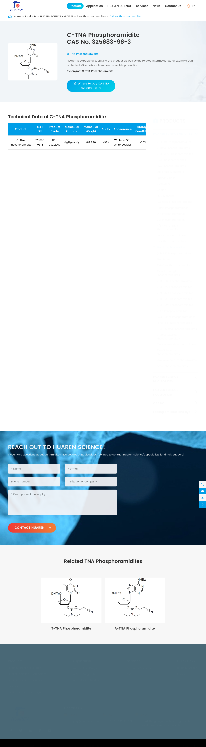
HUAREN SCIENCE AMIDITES (56, 16)
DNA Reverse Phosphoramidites (177, 326)
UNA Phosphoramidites (171, 238)
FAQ (129, 674)
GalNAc (161, 187)
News (157, 6)
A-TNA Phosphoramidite (135, 631)
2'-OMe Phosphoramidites (173, 145)
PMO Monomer (166, 193)
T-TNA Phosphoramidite (71, 631)
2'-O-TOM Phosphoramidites (175, 302)
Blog (180, 680)
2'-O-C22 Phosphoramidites (174, 284)
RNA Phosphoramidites (171, 163)
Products (75, 6)
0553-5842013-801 (120, 721)
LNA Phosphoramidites (171, 211)
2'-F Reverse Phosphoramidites (176, 341)
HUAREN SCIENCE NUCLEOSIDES (165, 389)
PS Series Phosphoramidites (174, 320)
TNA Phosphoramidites (91, 16)
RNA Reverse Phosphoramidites (177, 357)
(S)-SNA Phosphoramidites (174, 250)
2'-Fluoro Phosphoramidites (174, 139)
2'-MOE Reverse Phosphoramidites (168, 349)
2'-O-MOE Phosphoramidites (175, 151)
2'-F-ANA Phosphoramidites (174, 262)
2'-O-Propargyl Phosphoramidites (168, 270)
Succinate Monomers (170, 169)
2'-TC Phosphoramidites (172, 308)
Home (17, 16)
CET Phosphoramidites (171, 217)
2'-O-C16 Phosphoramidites (174, 278)
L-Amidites (163, 181)
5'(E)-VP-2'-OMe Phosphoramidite (167, 224)
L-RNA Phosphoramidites (172, 205)
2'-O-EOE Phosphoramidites (174, 296)
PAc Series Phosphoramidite (174, 199)
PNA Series (163, 256)
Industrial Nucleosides (87, 680)
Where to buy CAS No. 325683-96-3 (91, 86)
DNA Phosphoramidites (171, 157)
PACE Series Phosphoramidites (176, 314)
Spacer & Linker (166, 175)
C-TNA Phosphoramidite (125, 16)
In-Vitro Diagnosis (84, 674)
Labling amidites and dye (171, 409)
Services (142, 6)
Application (94, 6)
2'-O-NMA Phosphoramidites (175, 290)
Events (181, 674)
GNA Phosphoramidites (171, 232)
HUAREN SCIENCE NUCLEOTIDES (165, 376)
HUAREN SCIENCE (119, 6)
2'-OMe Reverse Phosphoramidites (168, 334)
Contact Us (173, 6)
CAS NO (158, 400)
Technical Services (139, 668)
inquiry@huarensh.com (85, 721)
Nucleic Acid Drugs (85, 668)
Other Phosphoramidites (172, 363)
